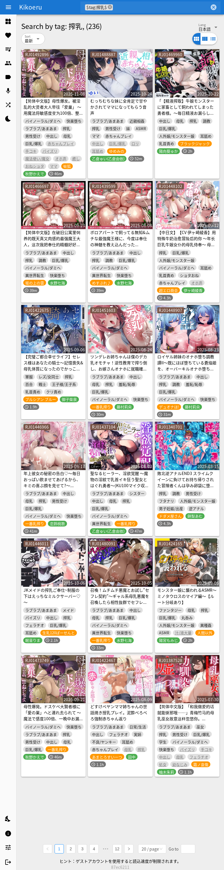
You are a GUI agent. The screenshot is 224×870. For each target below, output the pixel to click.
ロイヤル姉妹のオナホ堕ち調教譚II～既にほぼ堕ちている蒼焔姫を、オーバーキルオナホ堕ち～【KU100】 (186, 366)
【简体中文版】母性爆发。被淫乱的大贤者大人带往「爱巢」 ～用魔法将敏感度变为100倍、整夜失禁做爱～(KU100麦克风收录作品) (53, 113)
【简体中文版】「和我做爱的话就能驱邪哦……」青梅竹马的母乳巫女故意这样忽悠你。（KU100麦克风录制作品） (185, 715)
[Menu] (8, 7)
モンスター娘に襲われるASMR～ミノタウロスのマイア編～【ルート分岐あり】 (186, 596)
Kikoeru (30, 7)
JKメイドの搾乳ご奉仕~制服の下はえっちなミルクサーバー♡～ (52, 596)
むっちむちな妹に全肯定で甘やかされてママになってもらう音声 (118, 107)
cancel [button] (110, 7)
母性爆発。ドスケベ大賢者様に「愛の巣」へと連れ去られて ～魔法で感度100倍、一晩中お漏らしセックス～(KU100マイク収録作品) (53, 718)
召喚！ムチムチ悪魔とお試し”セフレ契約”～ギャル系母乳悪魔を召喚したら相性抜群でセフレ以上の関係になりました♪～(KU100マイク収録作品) (119, 602)
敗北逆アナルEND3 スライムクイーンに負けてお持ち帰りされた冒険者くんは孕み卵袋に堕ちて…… (185, 482)
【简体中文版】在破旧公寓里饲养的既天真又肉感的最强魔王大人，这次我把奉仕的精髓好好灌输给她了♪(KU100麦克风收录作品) (53, 244)
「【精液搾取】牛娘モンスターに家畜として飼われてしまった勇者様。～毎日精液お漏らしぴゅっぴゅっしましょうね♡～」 (185, 110)
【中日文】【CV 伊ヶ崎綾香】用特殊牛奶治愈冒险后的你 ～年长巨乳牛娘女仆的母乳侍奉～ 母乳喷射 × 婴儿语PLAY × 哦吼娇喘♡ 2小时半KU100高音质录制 (186, 244)
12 (117, 848)
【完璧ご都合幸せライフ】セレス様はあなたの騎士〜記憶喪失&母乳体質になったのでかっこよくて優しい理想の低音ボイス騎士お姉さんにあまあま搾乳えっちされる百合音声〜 (53, 372)
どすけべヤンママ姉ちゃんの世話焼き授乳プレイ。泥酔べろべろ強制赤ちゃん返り (118, 712)
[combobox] (161, 7)
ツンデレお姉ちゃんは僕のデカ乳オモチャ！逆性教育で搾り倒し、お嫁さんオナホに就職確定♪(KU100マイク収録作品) (118, 366)
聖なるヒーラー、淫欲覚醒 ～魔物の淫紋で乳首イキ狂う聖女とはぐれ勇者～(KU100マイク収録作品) (119, 482)
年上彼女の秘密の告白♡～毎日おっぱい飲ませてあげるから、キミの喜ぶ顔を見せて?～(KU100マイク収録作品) (52, 482)
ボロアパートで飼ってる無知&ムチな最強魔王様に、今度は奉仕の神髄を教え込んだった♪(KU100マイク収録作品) (120, 241)
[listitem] (8, 21)
